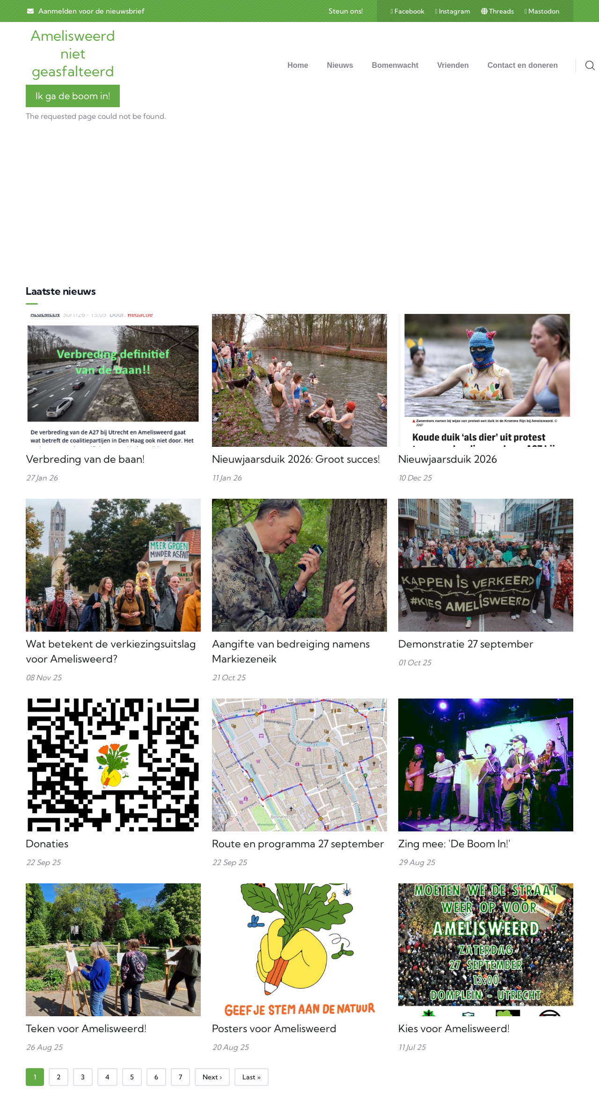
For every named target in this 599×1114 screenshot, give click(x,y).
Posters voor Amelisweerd (274, 1028)
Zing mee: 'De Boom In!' (454, 843)
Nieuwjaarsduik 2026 (447, 459)
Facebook (408, 11)
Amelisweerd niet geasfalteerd (72, 53)
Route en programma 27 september (298, 843)
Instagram (453, 11)
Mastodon (542, 11)
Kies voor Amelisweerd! (454, 1028)
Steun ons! (346, 11)
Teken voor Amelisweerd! (86, 1028)
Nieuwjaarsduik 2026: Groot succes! (296, 459)
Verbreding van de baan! (85, 459)
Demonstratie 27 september (465, 643)
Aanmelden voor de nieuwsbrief (91, 11)
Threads (498, 11)
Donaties (47, 843)
